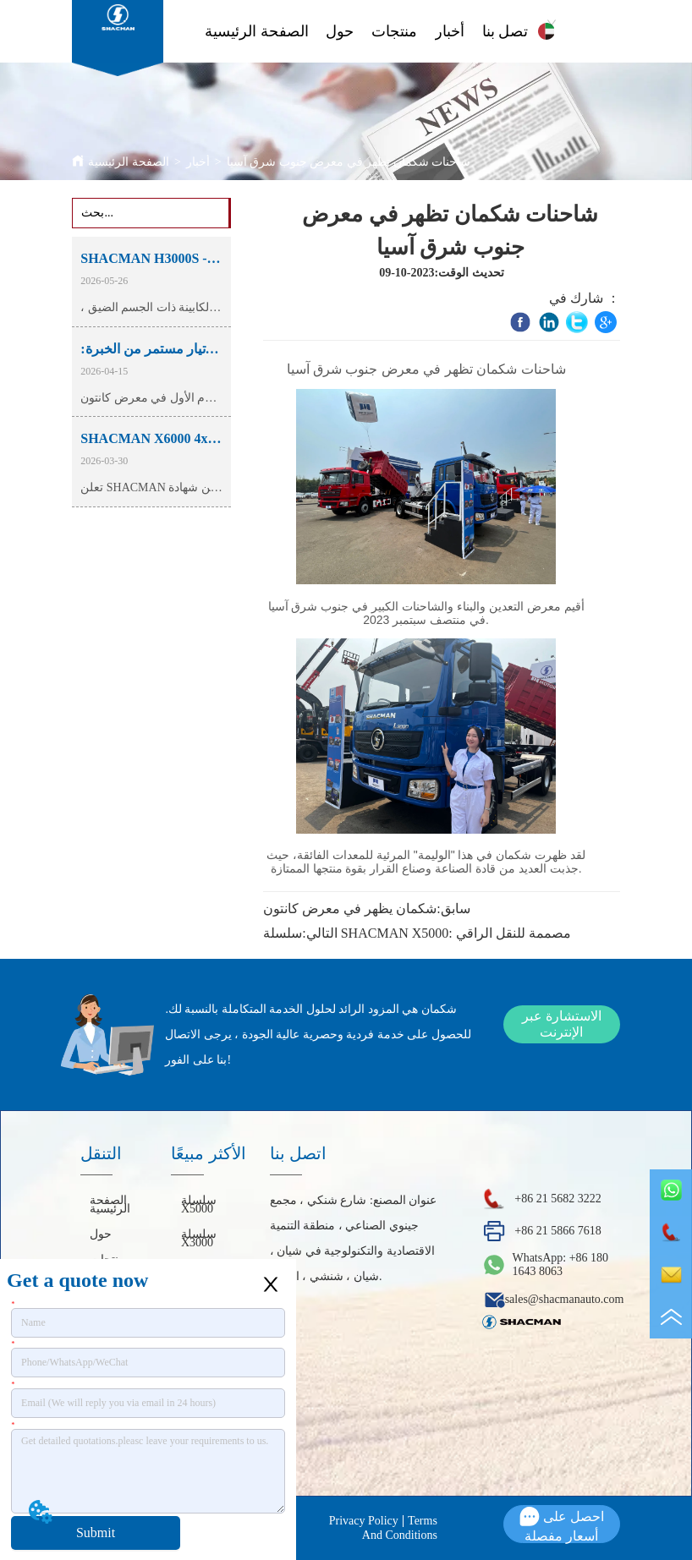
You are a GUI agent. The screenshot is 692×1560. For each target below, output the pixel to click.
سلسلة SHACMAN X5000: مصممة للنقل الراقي (416, 933)
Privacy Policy (363, 1520)
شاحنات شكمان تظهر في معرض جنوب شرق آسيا (349, 162)
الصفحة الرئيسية (257, 31)
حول (340, 31)
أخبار (449, 31)
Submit (95, 1532)
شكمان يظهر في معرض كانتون (350, 908)
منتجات (394, 31)
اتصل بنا (507, 31)
